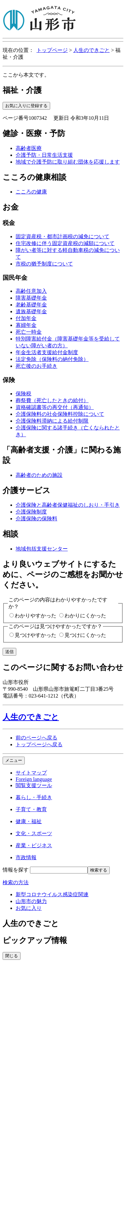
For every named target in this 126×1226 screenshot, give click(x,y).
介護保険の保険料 (36, 518)
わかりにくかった (85, 615)
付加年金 (26, 318)
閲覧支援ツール (34, 785)
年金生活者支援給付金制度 (47, 352)
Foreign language (34, 779)
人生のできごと (91, 50)
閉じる (11, 955)
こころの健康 (31, 191)
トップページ (52, 50)
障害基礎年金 (31, 298)
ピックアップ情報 (35, 940)
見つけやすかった (35, 635)
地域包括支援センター (42, 548)
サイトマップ (31, 772)
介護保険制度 (31, 511)
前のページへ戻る (36, 737)
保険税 (23, 393)
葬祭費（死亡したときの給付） (52, 400)
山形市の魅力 (31, 901)
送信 (9, 651)
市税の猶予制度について (44, 263)
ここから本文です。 (26, 75)
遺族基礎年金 (31, 311)
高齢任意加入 (31, 291)
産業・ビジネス (34, 845)
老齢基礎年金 (31, 304)
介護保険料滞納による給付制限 (52, 421)
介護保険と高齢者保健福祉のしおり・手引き (68, 505)
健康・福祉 (29, 821)
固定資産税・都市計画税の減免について (62, 236)
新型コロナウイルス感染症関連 (52, 894)
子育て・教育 (31, 809)
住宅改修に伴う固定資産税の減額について (65, 243)
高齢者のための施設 (39, 475)
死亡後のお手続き (36, 366)
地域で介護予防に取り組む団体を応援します (68, 162)
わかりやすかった (35, 615)
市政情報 (26, 857)
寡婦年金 (26, 325)
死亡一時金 (29, 332)
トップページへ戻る (39, 744)
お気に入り (29, 908)
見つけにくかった (85, 635)
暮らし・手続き (34, 797)
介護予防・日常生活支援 (44, 155)
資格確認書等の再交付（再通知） (55, 407)
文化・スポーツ (34, 833)
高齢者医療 (29, 148)
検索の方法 (16, 882)
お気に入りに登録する (26, 105)
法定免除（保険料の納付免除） (52, 359)
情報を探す (16, 870)
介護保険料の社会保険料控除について (60, 414)
